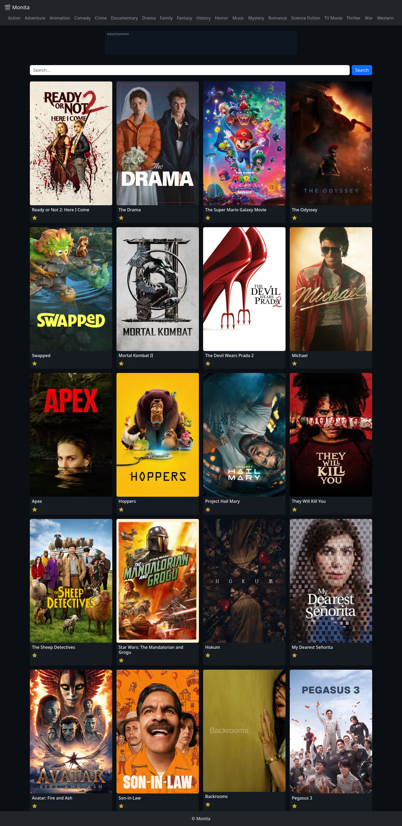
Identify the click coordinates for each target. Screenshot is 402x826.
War (369, 18)
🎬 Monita (17, 7)
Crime (101, 18)
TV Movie (333, 18)
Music (238, 18)
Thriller (354, 18)
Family (166, 18)
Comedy (82, 18)
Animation (60, 18)
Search (362, 70)
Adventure (35, 18)
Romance (277, 18)
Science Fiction (305, 18)
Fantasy (184, 18)
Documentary (124, 18)
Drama (149, 18)
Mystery (256, 18)
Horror (221, 18)
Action (14, 18)
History (204, 18)
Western (385, 18)
